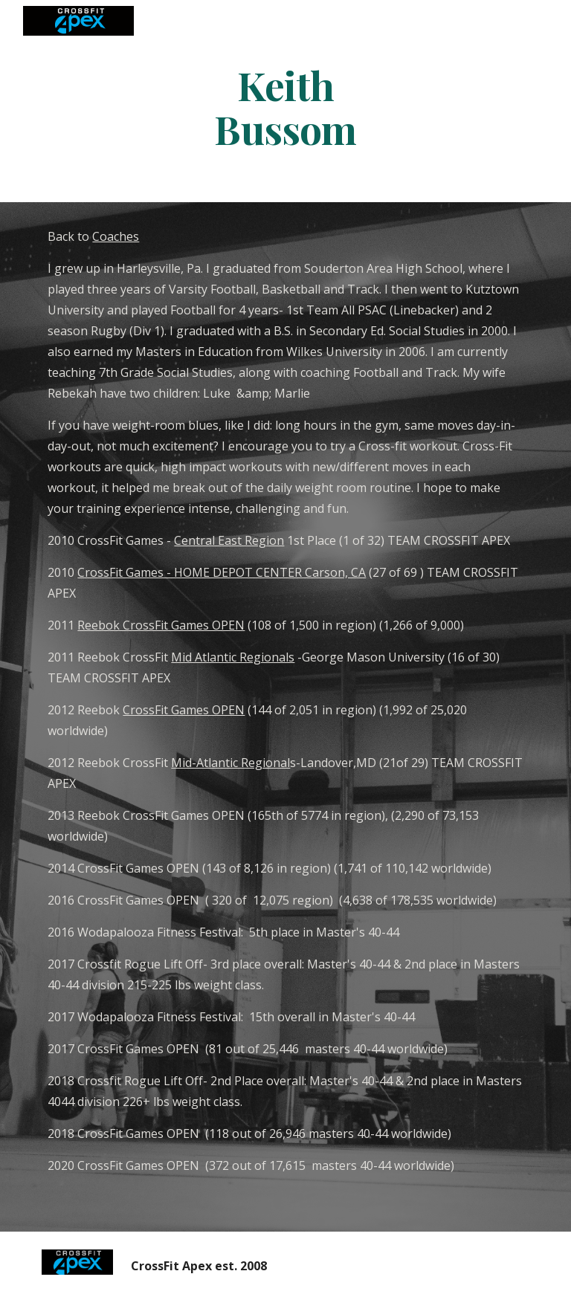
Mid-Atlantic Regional (230, 762)
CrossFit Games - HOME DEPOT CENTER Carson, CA (221, 572)
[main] (285, 106)
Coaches (115, 236)
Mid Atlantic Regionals (232, 657)
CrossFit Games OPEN (184, 710)
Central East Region (229, 540)
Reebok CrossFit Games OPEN (161, 625)
